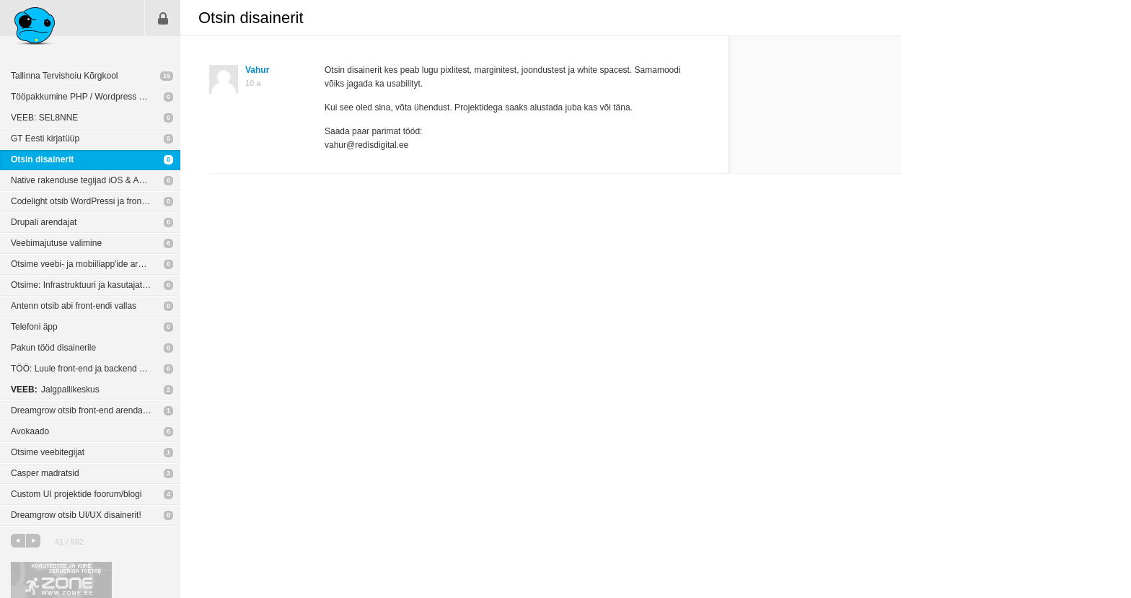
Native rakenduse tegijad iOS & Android (87, 180)
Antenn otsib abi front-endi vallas (73, 306)
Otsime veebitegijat (47, 452)
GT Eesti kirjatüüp (45, 138)
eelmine (18, 541)
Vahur (257, 70)
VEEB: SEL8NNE (44, 118)
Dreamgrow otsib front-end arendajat (81, 410)
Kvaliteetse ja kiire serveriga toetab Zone (61, 580)
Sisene (163, 18)
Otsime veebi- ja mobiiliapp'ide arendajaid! (92, 264)
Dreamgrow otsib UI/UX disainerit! (76, 515)
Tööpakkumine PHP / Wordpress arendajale (95, 97)
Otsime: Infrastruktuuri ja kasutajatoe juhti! (91, 285)
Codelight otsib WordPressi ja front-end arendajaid (95, 201)
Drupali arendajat (43, 222)
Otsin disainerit (42, 159)
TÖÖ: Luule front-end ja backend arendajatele (95, 369)
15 (166, 75)
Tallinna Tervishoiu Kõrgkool (64, 76)
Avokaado (30, 431)
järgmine (33, 541)
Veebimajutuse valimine (56, 243)
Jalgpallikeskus (55, 389)
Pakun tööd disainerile (53, 348)
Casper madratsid (45, 473)
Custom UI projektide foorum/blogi (76, 494)
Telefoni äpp (34, 327)
